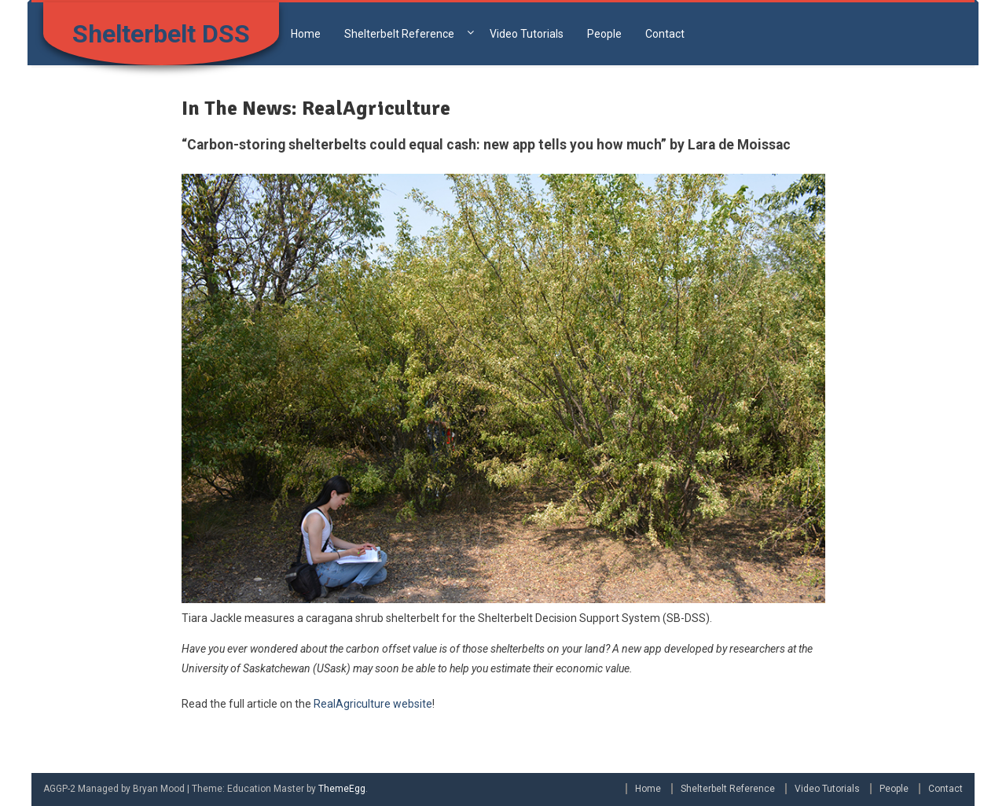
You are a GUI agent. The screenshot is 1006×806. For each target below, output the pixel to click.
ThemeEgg (341, 788)
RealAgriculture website (373, 703)
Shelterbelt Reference (399, 34)
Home (306, 34)
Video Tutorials (527, 34)
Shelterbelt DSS (161, 34)
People (604, 34)
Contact (665, 34)
